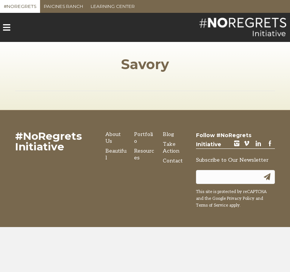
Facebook (270, 144)
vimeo (246, 144)
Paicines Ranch (63, 8)
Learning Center (113, 8)
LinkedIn (258, 144)
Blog (168, 134)
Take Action (171, 147)
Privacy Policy (241, 198)
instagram (236, 144)
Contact (173, 161)
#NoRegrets (20, 8)
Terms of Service (212, 205)
